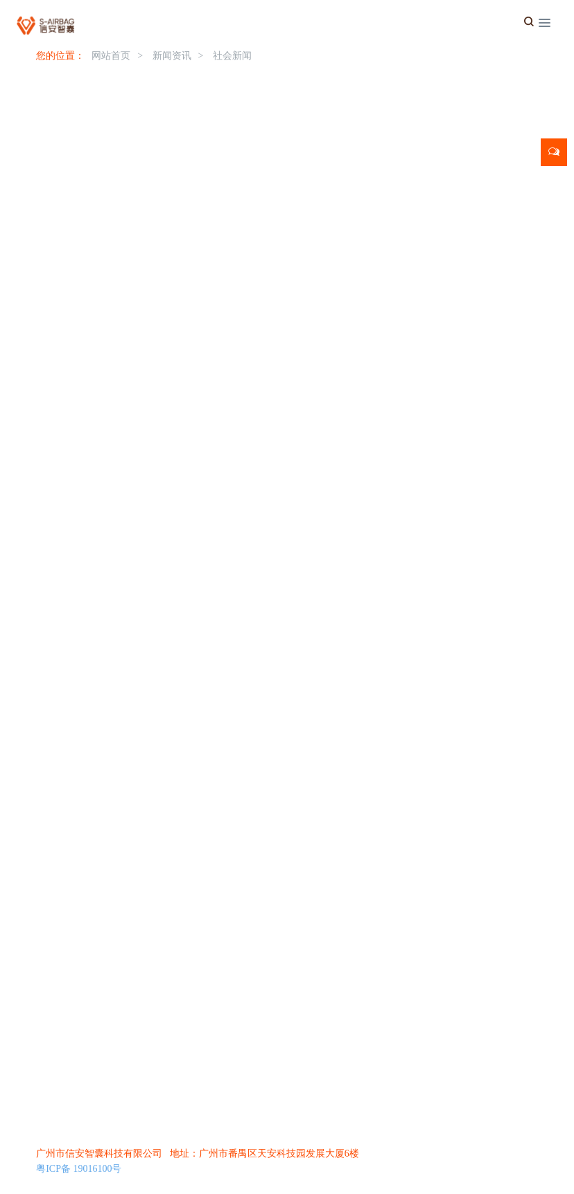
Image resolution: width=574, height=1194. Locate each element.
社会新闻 (232, 56)
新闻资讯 (172, 56)
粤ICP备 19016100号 (78, 1169)
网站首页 (111, 56)
